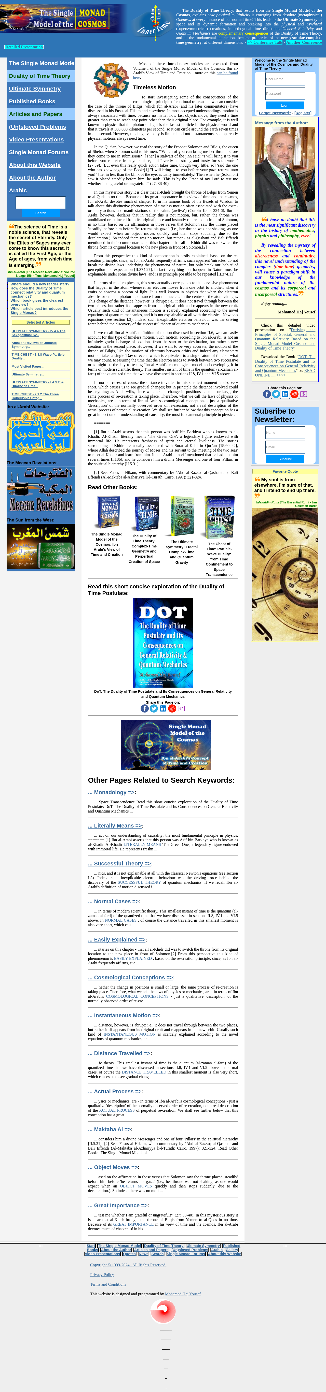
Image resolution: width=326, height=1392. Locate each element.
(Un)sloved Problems (37, 127)
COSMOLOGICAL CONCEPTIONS (137, 996)
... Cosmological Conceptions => (130, 977)
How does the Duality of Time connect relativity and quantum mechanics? (38, 292)
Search (157, 1254)
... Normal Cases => (113, 901)
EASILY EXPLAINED (133, 958)
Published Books (32, 101)
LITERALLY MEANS (142, 844)
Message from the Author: (281, 123)
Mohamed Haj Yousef (183, 1294)
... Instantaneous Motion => (123, 1015)
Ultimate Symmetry (35, 88)
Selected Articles (40, 322)
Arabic (18, 190)
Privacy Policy (102, 1274)
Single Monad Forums (39, 152)
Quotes (129, 1254)
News (143, 1254)
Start (91, 1246)
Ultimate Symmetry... (28, 374)
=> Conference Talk (264, 42)
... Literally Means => (115, 825)
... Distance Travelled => (119, 1053)
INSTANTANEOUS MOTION (130, 1034)
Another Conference (304, 42)
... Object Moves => (113, 1167)
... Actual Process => (115, 1091)
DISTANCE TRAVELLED (144, 1072)
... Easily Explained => (117, 939)
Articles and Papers (35, 114)
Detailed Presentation (24, 47)
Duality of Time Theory (40, 76)
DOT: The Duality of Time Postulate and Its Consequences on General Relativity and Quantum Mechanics (285, 364)
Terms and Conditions (108, 1284)
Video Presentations (36, 139)
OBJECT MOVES (136, 1186)
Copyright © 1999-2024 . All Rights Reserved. (128, 1265)
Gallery (232, 1250)
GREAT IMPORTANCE (133, 1224)
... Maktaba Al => (109, 1129)
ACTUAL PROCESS (117, 1110)
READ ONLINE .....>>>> (285, 372)
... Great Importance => (118, 1205)
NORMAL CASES (121, 920)
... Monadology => (111, 792)
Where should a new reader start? (40, 284)
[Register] (302, 113)
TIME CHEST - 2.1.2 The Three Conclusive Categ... (35, 396)
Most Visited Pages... (28, 366)
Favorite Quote (285, 471)
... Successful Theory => (119, 863)
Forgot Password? (275, 113)
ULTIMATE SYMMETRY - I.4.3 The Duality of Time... (38, 384)
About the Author (32, 178)
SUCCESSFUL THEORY (139, 882)
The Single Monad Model (42, 63)
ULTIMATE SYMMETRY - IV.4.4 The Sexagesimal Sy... (38, 333)
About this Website (35, 165)
